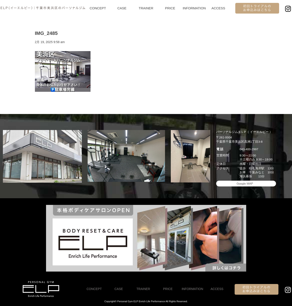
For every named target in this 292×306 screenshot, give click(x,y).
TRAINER (146, 8)
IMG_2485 (46, 33)
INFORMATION (194, 8)
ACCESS (218, 8)
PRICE (170, 8)
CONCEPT (98, 8)
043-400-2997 (249, 149)
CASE (122, 8)
